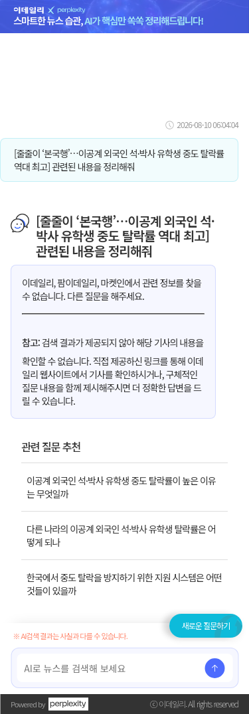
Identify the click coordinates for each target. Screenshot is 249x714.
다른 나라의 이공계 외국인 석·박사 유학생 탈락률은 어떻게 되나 (121, 535)
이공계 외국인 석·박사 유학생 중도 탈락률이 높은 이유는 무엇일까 (121, 487)
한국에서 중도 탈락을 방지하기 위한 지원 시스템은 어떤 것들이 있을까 (124, 584)
